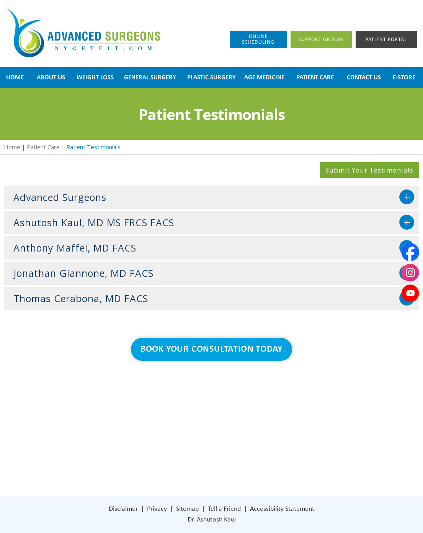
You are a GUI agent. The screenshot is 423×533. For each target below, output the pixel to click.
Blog (155, 435)
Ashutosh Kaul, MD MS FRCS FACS (93, 222)
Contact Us (164, 458)
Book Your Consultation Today (211, 349)
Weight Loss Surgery (177, 412)
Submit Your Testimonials (369, 170)
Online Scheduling (258, 39)
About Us (162, 401)
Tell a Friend (224, 509)
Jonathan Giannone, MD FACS (83, 273)
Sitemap (187, 509)
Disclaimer (123, 509)
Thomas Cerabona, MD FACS (80, 298)
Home (12, 147)
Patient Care (43, 147)
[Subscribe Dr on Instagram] (256, 459)
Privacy (157, 509)
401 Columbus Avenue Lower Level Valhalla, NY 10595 (274, 431)
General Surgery (171, 424)
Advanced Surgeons (59, 197)
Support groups (321, 40)
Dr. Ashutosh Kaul (212, 519)
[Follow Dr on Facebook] (240, 459)
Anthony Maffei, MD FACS (74, 247)
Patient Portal (386, 40)
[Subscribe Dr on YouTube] (273, 458)
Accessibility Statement (282, 509)
